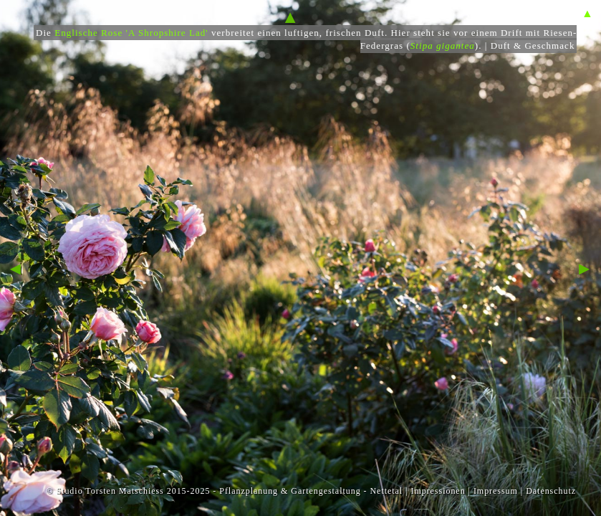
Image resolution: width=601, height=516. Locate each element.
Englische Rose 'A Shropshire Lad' (131, 32)
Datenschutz (551, 491)
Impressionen (437, 491)
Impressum (495, 491)
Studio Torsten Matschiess (109, 491)
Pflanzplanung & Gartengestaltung (289, 491)
